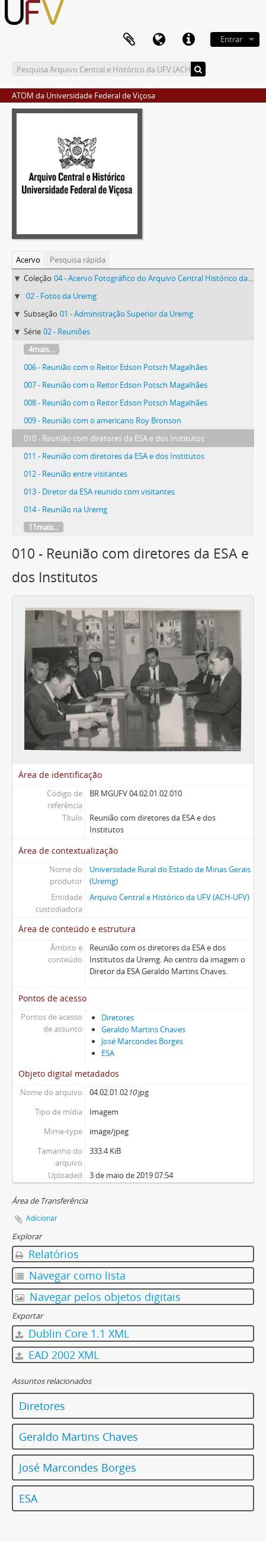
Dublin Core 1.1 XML (72, 1333)
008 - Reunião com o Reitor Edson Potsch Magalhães (115, 402)
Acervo (28, 259)
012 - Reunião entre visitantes (75, 473)
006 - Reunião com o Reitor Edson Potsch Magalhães (115, 367)
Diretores (117, 1017)
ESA (107, 1053)
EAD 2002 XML (57, 1355)
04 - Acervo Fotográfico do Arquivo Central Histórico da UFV (159, 278)
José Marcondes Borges (142, 1041)
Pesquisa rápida (77, 259)
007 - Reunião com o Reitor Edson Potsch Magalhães (115, 384)
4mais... (41, 349)
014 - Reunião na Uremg (65, 509)
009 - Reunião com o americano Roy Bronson (102, 420)
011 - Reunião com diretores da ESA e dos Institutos (114, 456)
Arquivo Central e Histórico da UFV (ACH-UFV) (169, 897)
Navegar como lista (70, 1275)
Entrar (231, 39)
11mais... (43, 527)
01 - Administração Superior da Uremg (126, 313)
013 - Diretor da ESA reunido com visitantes (99, 491)
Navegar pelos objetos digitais (98, 1297)
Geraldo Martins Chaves (143, 1029)
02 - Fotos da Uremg (61, 296)
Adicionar (41, 1218)
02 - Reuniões (66, 331)
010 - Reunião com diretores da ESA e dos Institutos (114, 438)
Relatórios (47, 1254)
